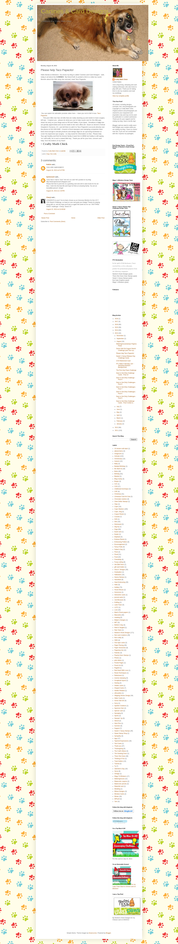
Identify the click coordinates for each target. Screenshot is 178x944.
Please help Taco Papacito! (125, 353)
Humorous (117, 592)
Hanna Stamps (119, 577)
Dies (115, 521)
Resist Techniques (120, 673)
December (120, 335)
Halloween (117, 575)
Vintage (116, 774)
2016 (117, 324)
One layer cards (119, 643)
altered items (118, 451)
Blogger (108, 933)
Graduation (118, 572)
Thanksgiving (118, 748)
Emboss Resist (119, 539)
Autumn (116, 461)
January (119, 424)
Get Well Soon (119, 564)
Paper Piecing (119, 645)
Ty (115, 766)
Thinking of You (119, 758)
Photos (116, 658)
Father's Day (118, 549)
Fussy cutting (118, 562)
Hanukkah (117, 579)
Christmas (117, 494)
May (118, 412)
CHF (115, 491)
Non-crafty (53, 154)
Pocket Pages (118, 663)
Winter (116, 796)
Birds (116, 471)
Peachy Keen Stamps (121, 655)
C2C (115, 484)
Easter (116, 534)
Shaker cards (118, 685)
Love (116, 610)
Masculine (117, 615)
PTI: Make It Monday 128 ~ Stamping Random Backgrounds (125, 365)
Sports (116, 716)
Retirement (118, 675)
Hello (116, 585)
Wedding (117, 789)
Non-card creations (120, 635)
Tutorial (116, 764)
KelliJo (48, 164)
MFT (115, 622)
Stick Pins (117, 723)
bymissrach (50, 177)
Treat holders (118, 761)
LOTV (116, 607)
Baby (116, 464)
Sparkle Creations (120, 706)
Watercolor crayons (120, 781)
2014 (117, 330)
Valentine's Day (119, 769)
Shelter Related (119, 690)
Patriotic (117, 653)
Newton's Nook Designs (122, 632)
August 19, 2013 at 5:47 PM (55, 170)
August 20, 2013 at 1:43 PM (55, 191)
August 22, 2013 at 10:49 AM (55, 209)
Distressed (117, 524)
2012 (117, 427)
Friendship (117, 559)
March (119, 418)
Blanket (116, 476)
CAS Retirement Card (123, 361)
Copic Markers (119, 509)
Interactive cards (119, 595)
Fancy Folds (118, 547)
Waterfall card (118, 786)
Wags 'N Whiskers (120, 776)
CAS (115, 486)
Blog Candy (118, 479)
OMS (116, 640)
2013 (117, 333)
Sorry (116, 703)
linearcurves (93, 933)
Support (117, 728)
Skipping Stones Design (122, 695)
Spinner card (118, 711)
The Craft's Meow (120, 751)
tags (115, 738)
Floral (116, 554)
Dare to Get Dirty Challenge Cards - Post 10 (125, 374)
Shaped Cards (119, 688)
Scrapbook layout (120, 680)
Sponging (117, 713)
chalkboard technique (121, 489)
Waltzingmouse (119, 779)
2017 (117, 321)
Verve (116, 771)
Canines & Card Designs (75, 11)
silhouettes (117, 693)
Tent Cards (118, 743)
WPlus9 (116, 799)
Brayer (116, 481)
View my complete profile (120, 96)
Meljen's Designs (119, 620)
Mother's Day (118, 625)
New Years (117, 630)
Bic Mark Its (118, 469)
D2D (115, 519)
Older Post (100, 218)
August (119, 341)
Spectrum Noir (119, 708)
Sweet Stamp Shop (120, 733)
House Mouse (118, 590)
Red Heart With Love (121, 670)
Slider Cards (118, 698)
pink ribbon (118, 660)
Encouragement (119, 544)
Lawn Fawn (118, 605)
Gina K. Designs (119, 569)
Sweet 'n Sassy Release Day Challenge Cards (125, 357)
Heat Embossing (119, 582)
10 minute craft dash (121, 448)
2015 (117, 327)
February (120, 421)
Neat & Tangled (119, 627)
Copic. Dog (118, 511)
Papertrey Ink (118, 650)
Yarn (115, 801)
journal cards (118, 597)
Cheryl (48, 197)
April (118, 415)
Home (73, 218)
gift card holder (119, 567)
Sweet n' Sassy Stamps (122, 731)
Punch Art (117, 665)
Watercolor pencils (120, 784)
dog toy (116, 527)
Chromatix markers (120, 499)
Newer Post (45, 218)
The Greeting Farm (120, 753)
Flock (116, 552)
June (118, 409)
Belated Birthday (119, 466)
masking (117, 617)
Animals (117, 456)
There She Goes (119, 756)
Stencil (116, 721)
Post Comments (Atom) (57, 221)
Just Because (118, 600)
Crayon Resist (119, 514)
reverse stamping (120, 678)
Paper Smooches (120, 648)
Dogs (48, 154)
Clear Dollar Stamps (121, 501)
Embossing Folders (120, 542)
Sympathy (117, 736)
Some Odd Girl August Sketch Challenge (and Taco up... (126, 349)
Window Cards (119, 794)
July (118, 406)
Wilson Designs (119, 791)
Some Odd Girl (119, 700)
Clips (116, 504)
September (120, 338)
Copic (116, 506)
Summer (117, 726)
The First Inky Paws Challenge (126, 370)
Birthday (117, 474)
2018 (117, 319)
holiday (116, 587)
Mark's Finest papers (121, 612)
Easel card (117, 532)
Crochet (117, 517)
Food (116, 557)
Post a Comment (49, 213)
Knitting (116, 602)
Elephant (117, 537)
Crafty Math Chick (121, 79)
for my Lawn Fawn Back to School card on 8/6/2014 (124, 886)
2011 (117, 430)
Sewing (116, 683)
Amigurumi (117, 454)
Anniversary (118, 459)
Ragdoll (116, 668)
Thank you (117, 746)
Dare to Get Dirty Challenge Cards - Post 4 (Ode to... (125, 402)
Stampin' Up (118, 718)
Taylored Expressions (121, 741)
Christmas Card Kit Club (122, 496)
